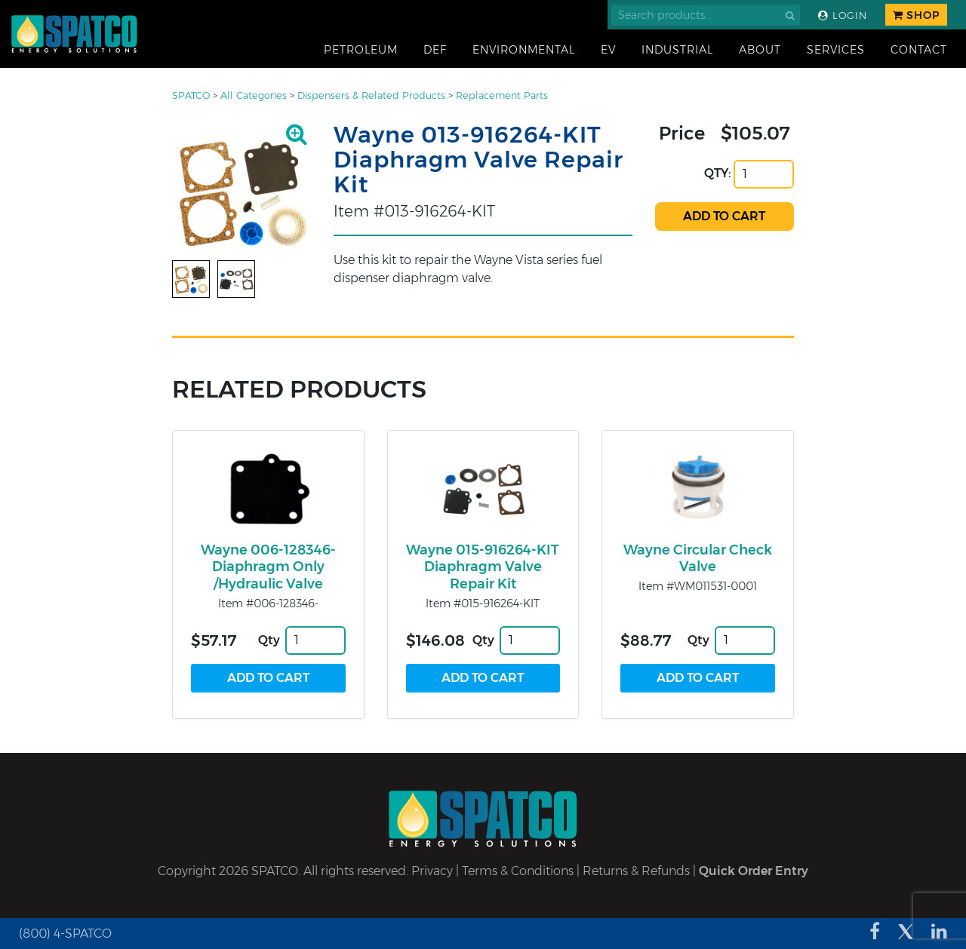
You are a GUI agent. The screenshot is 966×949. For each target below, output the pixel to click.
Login (842, 15)
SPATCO (191, 95)
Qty (269, 640)
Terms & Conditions (518, 871)
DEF (435, 50)
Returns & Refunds (636, 871)
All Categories (253, 95)
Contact (919, 50)
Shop (916, 15)
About (760, 50)
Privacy (432, 871)
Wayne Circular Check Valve (697, 559)
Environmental (523, 50)
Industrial (677, 50)
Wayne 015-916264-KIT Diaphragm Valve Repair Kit (482, 567)
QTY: (717, 173)
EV (608, 50)
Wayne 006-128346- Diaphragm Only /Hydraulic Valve (268, 567)
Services (836, 50)
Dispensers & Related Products (371, 95)
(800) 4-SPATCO (65, 933)
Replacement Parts (502, 95)
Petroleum (361, 50)
